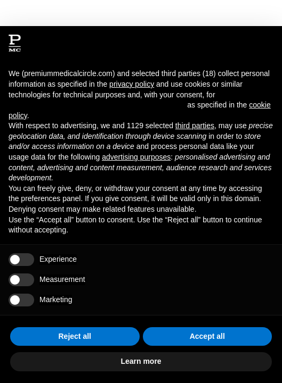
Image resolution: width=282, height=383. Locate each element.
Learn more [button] (140, 361)
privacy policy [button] (131, 84)
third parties (194, 125)
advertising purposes (136, 157)
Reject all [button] (75, 336)
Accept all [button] (207, 336)
